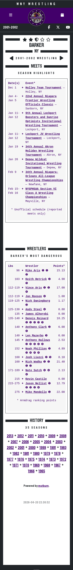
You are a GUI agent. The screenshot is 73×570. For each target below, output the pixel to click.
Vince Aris (34, 288)
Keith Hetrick (36, 279)
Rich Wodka (34, 362)
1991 (53, 448)
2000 (31, 448)
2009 (51, 436)
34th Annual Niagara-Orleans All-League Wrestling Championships (44, 176)
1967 (57, 465)
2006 (25, 442)
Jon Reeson (34, 296)
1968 (47, 465)
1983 (63, 448)
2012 (20, 436)
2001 (21, 448)
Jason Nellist (36, 383)
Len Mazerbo (34, 336)
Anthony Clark (36, 327)
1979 (47, 454)
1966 (31, 471)
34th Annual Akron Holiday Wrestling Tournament (39, 151)
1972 (63, 459)
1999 (43, 448)
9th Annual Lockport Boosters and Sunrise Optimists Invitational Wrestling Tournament (44, 119)
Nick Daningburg (38, 301)
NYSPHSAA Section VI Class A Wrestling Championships (41, 193)
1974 (42, 459)
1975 (31, 459)
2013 (10, 436)
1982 (16, 454)
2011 (31, 436)
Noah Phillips (36, 349)
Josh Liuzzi (34, 357)
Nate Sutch (34, 370)
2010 (41, 436)
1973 (52, 459)
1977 (10, 459)
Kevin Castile (36, 379)
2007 (14, 442)
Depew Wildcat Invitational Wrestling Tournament (44, 164)
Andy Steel (34, 309)
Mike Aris (33, 270)
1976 (21, 459)
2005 (36, 442)
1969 (36, 465)
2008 (62, 436)
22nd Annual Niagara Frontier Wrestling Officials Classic (41, 100)
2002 (10, 448)
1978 (57, 454)
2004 (47, 442)
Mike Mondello (36, 392)
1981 (26, 454)
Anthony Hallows (38, 340)
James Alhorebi (37, 314)
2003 (58, 442)
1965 (42, 471)
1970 (26, 465)
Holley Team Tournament (44, 88)
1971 (15, 465)
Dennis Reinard (37, 318)
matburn (43, 485)
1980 (36, 454)
